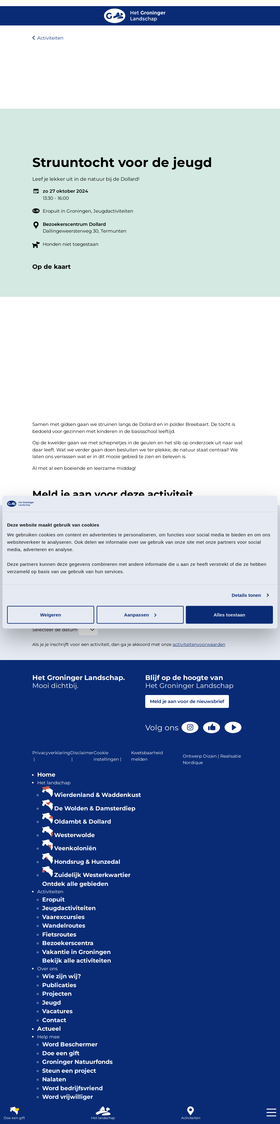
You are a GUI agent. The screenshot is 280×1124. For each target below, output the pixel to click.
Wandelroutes (63, 925)
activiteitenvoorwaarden (199, 644)
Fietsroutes (59, 934)
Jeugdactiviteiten (113, 211)
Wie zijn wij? (61, 976)
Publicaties (59, 985)
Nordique (193, 762)
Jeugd (51, 1002)
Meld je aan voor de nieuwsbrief (187, 701)
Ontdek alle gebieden (75, 883)
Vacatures (57, 1011)
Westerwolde (74, 835)
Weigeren (50, 614)
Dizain (210, 756)
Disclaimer (82, 756)
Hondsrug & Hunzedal (87, 861)
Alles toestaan (229, 614)
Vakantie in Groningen (76, 952)
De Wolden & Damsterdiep (94, 808)
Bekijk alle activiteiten (76, 960)
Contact (54, 1020)
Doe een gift (60, 1053)
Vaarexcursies (63, 917)
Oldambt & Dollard (82, 821)
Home (46, 774)
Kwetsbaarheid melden (147, 756)
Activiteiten (50, 38)
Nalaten (54, 1079)
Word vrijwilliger (67, 1096)
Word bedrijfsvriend (72, 1088)
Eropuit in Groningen (67, 211)
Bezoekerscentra (68, 943)
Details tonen (246, 595)
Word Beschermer (70, 1044)
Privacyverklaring (51, 756)
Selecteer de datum (55, 629)
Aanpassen (140, 614)
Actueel (49, 1028)
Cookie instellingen (108, 756)
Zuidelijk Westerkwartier (92, 875)
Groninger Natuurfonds (77, 1061)
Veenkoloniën (75, 848)
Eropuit (53, 899)
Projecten (57, 993)
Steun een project (69, 1070)
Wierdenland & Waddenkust (97, 794)
